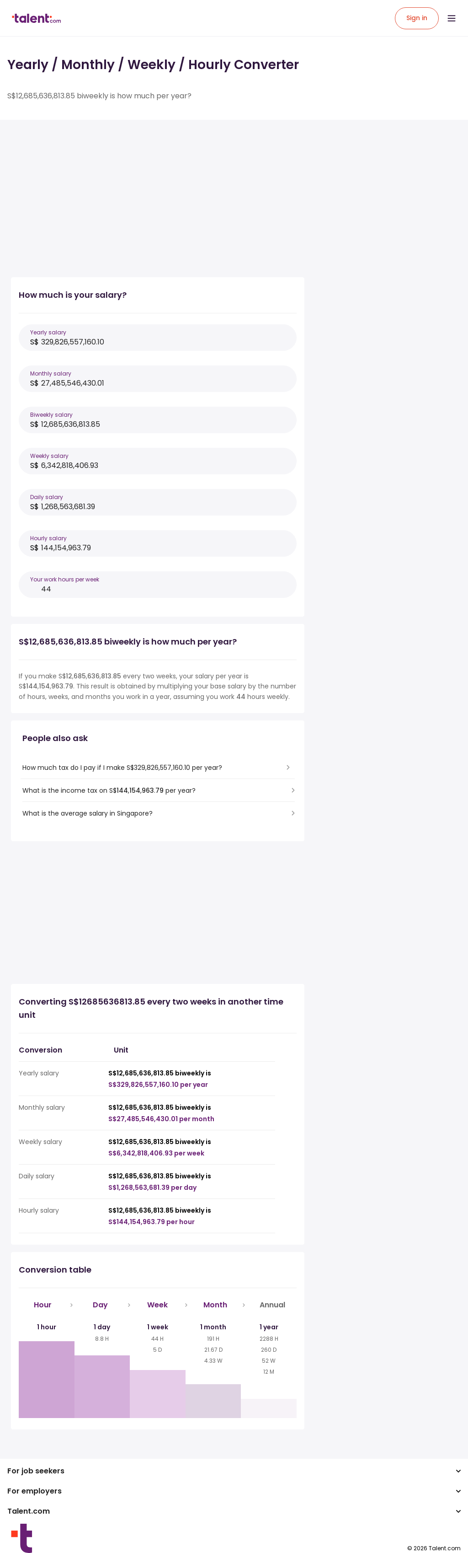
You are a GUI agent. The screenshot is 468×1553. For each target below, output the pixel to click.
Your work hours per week (64, 579)
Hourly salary (48, 538)
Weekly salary (49, 456)
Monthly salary (50, 373)
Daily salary (46, 497)
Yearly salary (48, 332)
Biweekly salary (51, 415)
